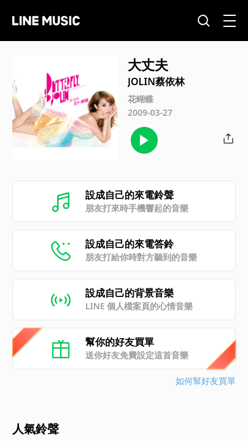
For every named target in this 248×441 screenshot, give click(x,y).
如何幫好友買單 (206, 380)
